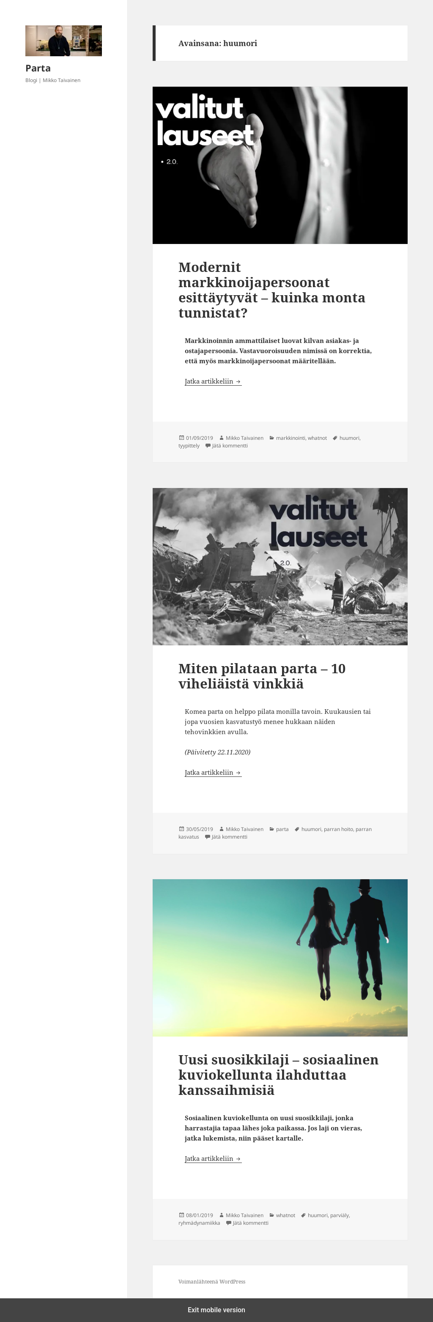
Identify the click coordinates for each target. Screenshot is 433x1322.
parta (282, 829)
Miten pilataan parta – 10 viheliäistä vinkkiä (261, 675)
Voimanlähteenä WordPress (211, 1281)
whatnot (317, 438)
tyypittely (189, 445)
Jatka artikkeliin (213, 381)
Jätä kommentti (230, 445)
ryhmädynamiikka (199, 1222)
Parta (38, 67)
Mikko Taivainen (244, 438)
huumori (349, 438)
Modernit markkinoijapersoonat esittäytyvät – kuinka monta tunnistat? (272, 289)
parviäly (339, 1215)
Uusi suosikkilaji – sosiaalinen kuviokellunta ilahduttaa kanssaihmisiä (278, 1074)
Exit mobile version (216, 1310)
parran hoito (338, 829)
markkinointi (290, 438)
